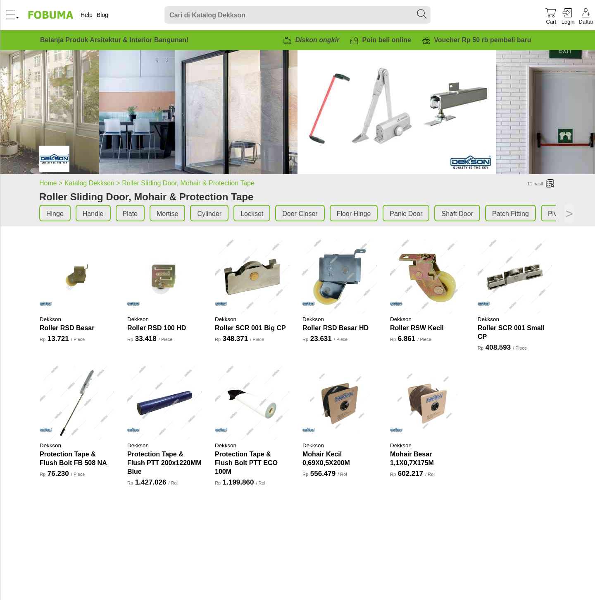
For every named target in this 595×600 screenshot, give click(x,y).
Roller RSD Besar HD (335, 327)
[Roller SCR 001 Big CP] (252, 277)
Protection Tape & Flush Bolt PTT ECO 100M (246, 463)
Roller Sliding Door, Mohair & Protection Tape (188, 183)
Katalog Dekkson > (93, 183)
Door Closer (299, 213)
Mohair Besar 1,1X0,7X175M (412, 458)
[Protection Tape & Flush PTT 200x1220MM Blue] (164, 403)
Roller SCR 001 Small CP (511, 332)
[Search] (297, 15)
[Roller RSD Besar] (77, 277)
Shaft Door (457, 213)
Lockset (251, 213)
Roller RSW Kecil (417, 327)
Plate (130, 213)
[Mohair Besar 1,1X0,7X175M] (427, 403)
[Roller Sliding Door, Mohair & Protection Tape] (54, 160)
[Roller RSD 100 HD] (164, 277)
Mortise (167, 213)
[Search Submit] (422, 14)
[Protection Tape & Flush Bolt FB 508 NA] (77, 403)
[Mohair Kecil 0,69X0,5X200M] (339, 403)
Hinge (55, 213)
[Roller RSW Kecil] (427, 277)
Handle (93, 213)
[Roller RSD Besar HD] (339, 277)
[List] (550, 183)
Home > (51, 183)
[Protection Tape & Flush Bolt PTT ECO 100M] (252, 403)
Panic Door (406, 213)
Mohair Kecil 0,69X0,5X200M (326, 458)
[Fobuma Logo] (51, 15)
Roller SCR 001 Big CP (250, 327)
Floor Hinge (354, 213)
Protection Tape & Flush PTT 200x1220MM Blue (164, 463)
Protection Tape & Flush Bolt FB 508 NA (73, 458)
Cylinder (209, 213)
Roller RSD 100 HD (156, 327)
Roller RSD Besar (67, 327)
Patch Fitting (510, 213)
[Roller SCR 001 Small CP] (515, 277)
